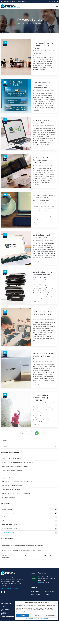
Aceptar (23, 615)
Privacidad (36, 618)
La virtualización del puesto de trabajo (41, 236)
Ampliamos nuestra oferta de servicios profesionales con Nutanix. (22, 550)
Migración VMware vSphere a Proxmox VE (15, 466)
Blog (2, 610)
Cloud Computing (30, 513)
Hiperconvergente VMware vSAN (12, 470)
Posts (23, 23)
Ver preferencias (50, 615)
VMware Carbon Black (9, 497)
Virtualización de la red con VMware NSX (15, 474)
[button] (56, 602)
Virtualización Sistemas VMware (12, 485)
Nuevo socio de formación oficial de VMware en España (44, 356)
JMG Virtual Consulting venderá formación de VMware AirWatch (42, 274)
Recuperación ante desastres (11, 489)
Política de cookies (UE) (7, 616)
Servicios (3, 606)
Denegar (36, 615)
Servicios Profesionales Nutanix (12, 458)
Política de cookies (29, 618)
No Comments (50, 90)
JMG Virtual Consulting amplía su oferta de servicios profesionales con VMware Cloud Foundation (27, 556)
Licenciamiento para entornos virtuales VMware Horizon (41, 85)
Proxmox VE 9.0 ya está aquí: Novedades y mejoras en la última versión (23, 545)
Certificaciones (30, 509)
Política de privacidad (7, 615)
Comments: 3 (50, 50)
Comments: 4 (50, 240)
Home (18, 23)
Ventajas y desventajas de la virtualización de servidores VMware (44, 197)
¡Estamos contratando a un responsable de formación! (43, 45)
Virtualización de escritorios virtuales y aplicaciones (18, 481)
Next (57, 580)
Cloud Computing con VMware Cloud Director (16, 493)
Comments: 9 (50, 403)
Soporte (3, 613)
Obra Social (30, 517)
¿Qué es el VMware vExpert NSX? (41, 121)
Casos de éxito (5, 609)
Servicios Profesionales (30, 525)
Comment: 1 (50, 165)
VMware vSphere (32, 23)
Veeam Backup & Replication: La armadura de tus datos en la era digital (47, 578)
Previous (31, 580)
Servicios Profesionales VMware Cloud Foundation (18, 462)
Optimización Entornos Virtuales (12, 478)
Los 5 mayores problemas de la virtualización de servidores (43, 314)
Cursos (3, 608)
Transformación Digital (30, 529)
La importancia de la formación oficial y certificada (41, 397)
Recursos (3, 612)
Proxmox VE (30, 521)
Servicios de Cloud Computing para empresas (40, 160)
